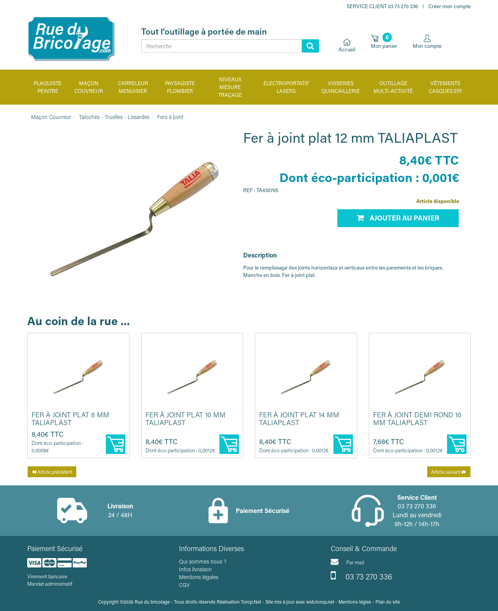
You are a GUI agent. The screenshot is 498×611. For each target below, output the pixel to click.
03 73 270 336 (361, 575)
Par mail (347, 561)
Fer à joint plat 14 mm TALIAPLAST (299, 418)
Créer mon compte (449, 6)
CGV (184, 584)
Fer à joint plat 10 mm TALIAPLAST (186, 418)
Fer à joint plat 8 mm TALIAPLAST (70, 418)
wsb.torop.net (320, 602)
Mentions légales (198, 577)
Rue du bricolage (152, 602)
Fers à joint (170, 117)
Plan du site (387, 602)
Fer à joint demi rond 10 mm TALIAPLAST (417, 418)
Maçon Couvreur (51, 117)
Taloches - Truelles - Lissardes (114, 117)
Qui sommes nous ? (202, 561)
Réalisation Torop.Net (239, 602)
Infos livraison (195, 569)
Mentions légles (354, 602)
